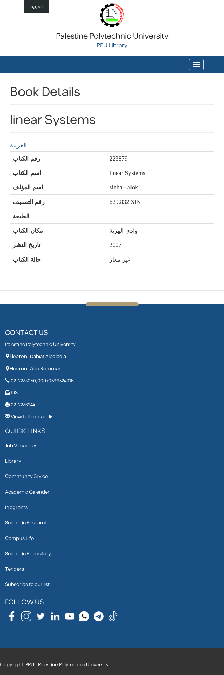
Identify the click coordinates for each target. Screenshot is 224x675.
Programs (16, 507)
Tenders (14, 569)
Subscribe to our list (27, 584)
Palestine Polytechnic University (112, 36)
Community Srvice (26, 477)
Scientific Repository (28, 554)
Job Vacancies (21, 446)
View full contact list (33, 417)
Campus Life (19, 538)
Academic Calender (27, 492)
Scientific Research (26, 523)
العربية (36, 6)
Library (13, 461)
